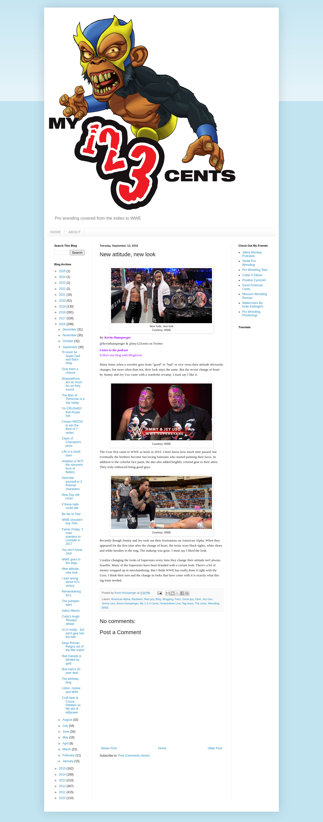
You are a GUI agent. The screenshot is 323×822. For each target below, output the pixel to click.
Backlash (137, 599)
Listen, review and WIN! (71, 689)
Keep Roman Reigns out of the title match (73, 646)
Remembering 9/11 (71, 593)
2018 (63, 312)
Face (178, 599)
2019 (63, 306)
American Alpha (120, 599)
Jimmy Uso (108, 603)
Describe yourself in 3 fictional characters (72, 483)
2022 (63, 289)
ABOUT (74, 232)
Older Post (215, 748)
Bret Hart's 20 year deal (71, 671)
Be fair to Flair (71, 514)
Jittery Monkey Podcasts (252, 254)
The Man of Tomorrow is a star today (73, 399)
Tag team (187, 603)
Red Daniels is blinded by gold (71, 659)
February (69, 755)
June (66, 731)
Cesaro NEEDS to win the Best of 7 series (72, 427)
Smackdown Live (170, 603)
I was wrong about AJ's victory (70, 582)
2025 (63, 271)
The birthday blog (70, 680)
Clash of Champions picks (71, 442)
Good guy (188, 599)
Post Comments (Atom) (134, 755)
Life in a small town (71, 453)
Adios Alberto (71, 610)
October (68, 341)
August (68, 720)
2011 (63, 792)
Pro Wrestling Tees (254, 270)
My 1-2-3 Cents (149, 603)
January (68, 761)
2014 (63, 774)
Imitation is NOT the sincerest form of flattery (73, 466)
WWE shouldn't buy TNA (72, 521)
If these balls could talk (70, 506)
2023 (63, 283)
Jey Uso (207, 599)
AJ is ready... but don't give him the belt (73, 633)
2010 (63, 798)
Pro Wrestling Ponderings (251, 313)
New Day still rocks (70, 496)
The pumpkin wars (70, 602)
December (70, 329)
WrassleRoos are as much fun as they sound (72, 384)
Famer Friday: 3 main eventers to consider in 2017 (72, 537)
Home (162, 748)
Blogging (168, 599)
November (70, 335)
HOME (55, 232)
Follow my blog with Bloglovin (121, 355)
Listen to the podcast (114, 350)
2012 (63, 786)
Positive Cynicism (254, 280)
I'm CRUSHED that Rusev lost (72, 412)
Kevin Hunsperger (117, 337)
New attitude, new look (70, 570)
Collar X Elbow (252, 275)
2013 (63, 780)
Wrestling (213, 603)
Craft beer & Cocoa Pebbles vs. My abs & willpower (71, 705)
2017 (63, 318)
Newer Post (109, 748)
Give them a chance (70, 370)
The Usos (200, 603)
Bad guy (149, 599)
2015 (63, 768)
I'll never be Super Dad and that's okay (71, 357)
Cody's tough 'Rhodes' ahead (70, 620)
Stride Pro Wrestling (249, 262)
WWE (105, 607)
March (67, 749)
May (66, 737)
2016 (63, 324)
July (66, 726)
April (66, 743)
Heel (198, 599)
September (70, 347)
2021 (63, 294)
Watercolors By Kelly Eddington (252, 304)
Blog (158, 599)
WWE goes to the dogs (71, 561)
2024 (63, 277)
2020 (63, 300)
